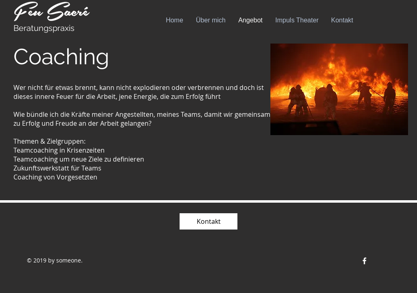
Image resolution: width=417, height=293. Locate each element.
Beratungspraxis (44, 28)
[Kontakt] (208, 221)
